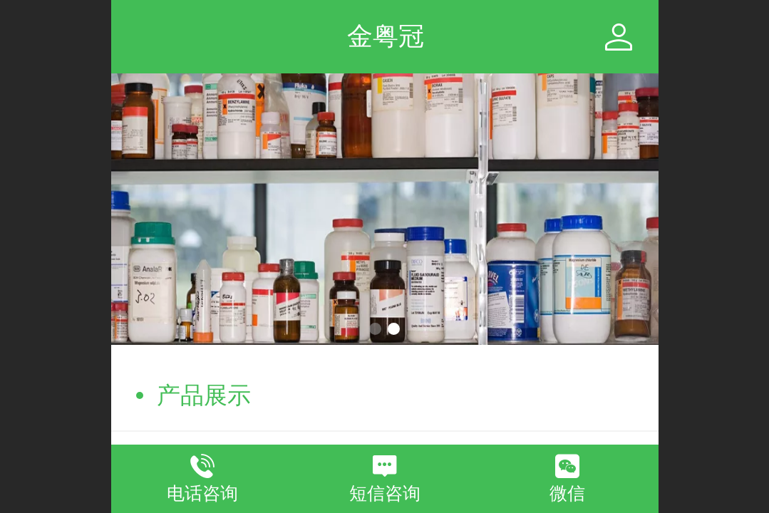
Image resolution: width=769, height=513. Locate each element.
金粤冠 (385, 36)
